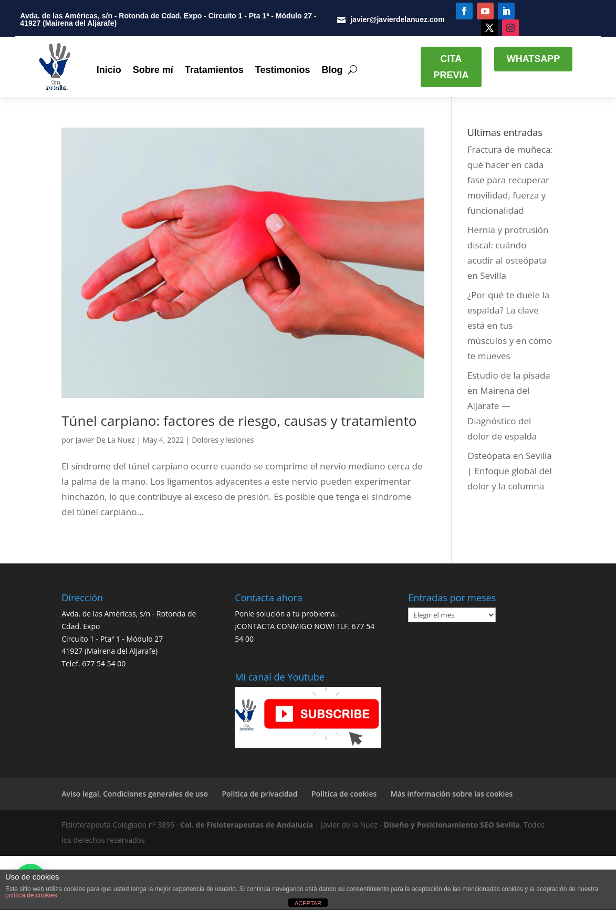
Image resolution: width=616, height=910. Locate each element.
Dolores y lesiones (223, 440)
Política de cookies (344, 794)
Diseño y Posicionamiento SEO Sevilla (452, 825)
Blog (331, 70)
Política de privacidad (259, 794)
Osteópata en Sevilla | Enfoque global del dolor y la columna (509, 470)
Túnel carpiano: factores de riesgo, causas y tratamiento (238, 420)
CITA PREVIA (450, 67)
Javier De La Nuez (105, 440)
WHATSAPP (533, 59)
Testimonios (282, 70)
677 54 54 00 (104, 663)
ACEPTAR (308, 903)
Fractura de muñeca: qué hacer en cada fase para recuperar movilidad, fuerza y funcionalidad (510, 179)
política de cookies (31, 895)
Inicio (109, 70)
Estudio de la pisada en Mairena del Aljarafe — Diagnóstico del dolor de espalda (508, 405)
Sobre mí (153, 70)
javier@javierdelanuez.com (397, 19)
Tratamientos (214, 70)
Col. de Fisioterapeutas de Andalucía (246, 825)
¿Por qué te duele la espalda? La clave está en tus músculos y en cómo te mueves (509, 325)
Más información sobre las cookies (452, 794)
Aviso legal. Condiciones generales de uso (134, 794)
